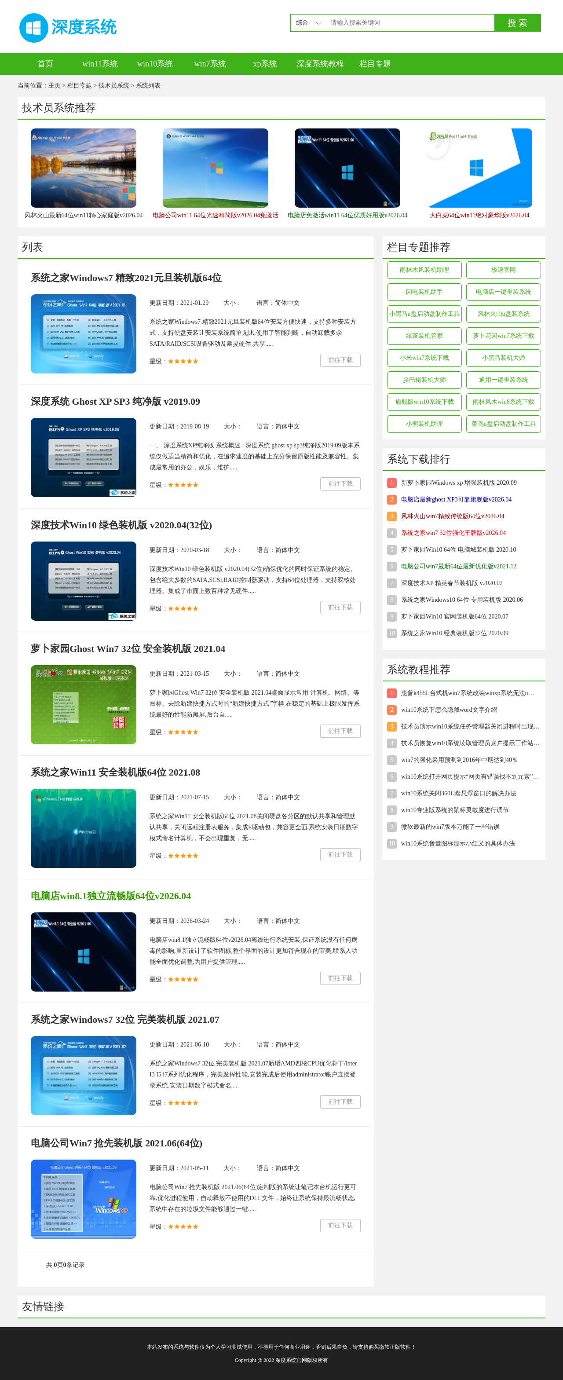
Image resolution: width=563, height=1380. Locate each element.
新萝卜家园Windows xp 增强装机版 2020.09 (459, 483)
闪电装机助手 (424, 292)
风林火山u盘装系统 (504, 314)
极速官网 (503, 270)
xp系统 (265, 63)
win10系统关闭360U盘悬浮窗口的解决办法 (458, 793)
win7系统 (210, 63)
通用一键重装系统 (503, 380)
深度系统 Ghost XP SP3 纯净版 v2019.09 (115, 401)
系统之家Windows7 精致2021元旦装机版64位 (126, 277)
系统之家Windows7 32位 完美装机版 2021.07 (125, 1019)
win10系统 (155, 63)
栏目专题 (375, 63)
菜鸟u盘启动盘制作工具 (504, 424)
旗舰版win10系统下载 (424, 402)
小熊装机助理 (424, 424)
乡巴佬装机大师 (424, 380)
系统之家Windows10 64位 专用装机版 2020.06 (462, 600)
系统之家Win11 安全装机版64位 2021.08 (115, 772)
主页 (54, 85)
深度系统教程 (320, 63)
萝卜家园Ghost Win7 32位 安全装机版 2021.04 (128, 648)
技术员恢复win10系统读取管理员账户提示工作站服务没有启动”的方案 (470, 743)
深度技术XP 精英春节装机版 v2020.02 (452, 583)
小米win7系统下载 (424, 358)
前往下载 (340, 360)
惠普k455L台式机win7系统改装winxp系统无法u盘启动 (470, 693)
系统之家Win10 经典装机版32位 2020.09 (454, 633)
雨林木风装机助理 (424, 270)
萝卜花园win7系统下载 (503, 336)
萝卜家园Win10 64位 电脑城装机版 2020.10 (458, 549)
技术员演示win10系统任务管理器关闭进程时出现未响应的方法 (470, 726)
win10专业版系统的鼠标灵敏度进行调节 (455, 810)
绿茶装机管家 (424, 336)
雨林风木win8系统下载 (503, 402)
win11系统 (99, 63)
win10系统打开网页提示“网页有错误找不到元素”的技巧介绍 (470, 776)
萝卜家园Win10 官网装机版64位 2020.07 (454, 616)
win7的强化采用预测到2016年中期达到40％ (459, 760)
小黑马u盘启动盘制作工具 (424, 314)
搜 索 (517, 23)
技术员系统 (114, 85)
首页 (45, 63)
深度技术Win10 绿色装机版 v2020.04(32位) (121, 525)
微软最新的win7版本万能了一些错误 (450, 827)
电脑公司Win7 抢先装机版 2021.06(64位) (116, 1143)
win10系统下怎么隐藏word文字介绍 (449, 709)
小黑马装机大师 (503, 358)
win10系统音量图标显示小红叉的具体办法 (458, 843)
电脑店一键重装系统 (503, 292)
